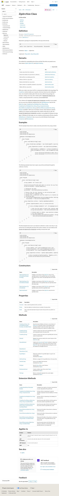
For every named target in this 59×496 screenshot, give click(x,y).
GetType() (21, 365)
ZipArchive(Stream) (23, 290)
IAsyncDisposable (35, 54)
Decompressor (30, 118)
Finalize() (46, 342)
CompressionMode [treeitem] (6, 27)
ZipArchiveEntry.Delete (49, 87)
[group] (38, 146)
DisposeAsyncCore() (23, 351)
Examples (22, 23)
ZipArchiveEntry (39, 63)
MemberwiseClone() (23, 369)
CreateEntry (21, 92)
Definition (22, 20)
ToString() (21, 373)
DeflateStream (22, 117)
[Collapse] (16, 9)
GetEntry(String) (22, 359)
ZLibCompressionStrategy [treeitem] (8, 51)
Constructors (22, 25)
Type (38, 365)
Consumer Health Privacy (37, 491)
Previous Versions (11, 491)
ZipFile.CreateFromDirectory (50, 72)
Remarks (21, 21)
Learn (20, 9)
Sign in (56, 1)
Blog (18, 491)
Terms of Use (47, 491)
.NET (23, 9)
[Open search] (53, 2)
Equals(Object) (22, 353)
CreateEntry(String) (23, 334)
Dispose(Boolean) (22, 342)
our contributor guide (26, 469)
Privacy (28, 491)
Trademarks (4, 493)
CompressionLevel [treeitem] (6, 25)
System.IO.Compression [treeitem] (7, 16)
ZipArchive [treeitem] (6, 35)
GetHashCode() (22, 361)
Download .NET (53, 5)
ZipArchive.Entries (48, 82)
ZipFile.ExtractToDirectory (50, 74)
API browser (28, 9)
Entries (20, 307)
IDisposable (27, 54)
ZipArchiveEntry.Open (49, 84)
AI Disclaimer (4, 491)
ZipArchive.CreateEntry (49, 77)
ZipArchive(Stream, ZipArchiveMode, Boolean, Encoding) (24, 276)
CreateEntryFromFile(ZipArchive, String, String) (37, 104)
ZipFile (26, 63)
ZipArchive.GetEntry (49, 79)
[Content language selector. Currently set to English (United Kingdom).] (8, 488)
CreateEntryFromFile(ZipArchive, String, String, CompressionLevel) (34, 106)
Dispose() (21, 338)
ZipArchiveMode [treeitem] (6, 44)
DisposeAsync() (22, 348)
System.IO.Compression (29, 34)
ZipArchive (31, 63)
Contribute (23, 491)
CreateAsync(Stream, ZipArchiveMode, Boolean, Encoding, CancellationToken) (25, 325)
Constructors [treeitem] (6, 37)
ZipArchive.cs (25, 37)
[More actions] (57, 10)
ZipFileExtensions (45, 102)
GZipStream (29, 117)
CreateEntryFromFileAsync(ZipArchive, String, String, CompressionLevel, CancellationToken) (27, 406)
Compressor (21, 118)
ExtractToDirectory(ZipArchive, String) (27, 107)
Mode (20, 309)
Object (25, 50)
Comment (21, 304)
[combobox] (9, 11)
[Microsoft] (2, 2)
